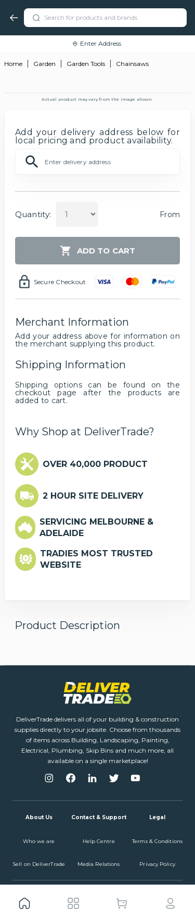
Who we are (39, 841)
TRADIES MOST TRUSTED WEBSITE (96, 559)
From (170, 214)
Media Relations (98, 864)
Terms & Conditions (157, 841)
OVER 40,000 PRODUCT (95, 464)
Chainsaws (132, 64)
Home (13, 64)
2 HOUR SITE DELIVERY (93, 496)
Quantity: (33, 214)
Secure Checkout (60, 282)
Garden (44, 64)
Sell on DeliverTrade (38, 864)
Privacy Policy (157, 864)
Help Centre (99, 841)
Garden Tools (86, 64)
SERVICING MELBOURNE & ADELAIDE (96, 527)
